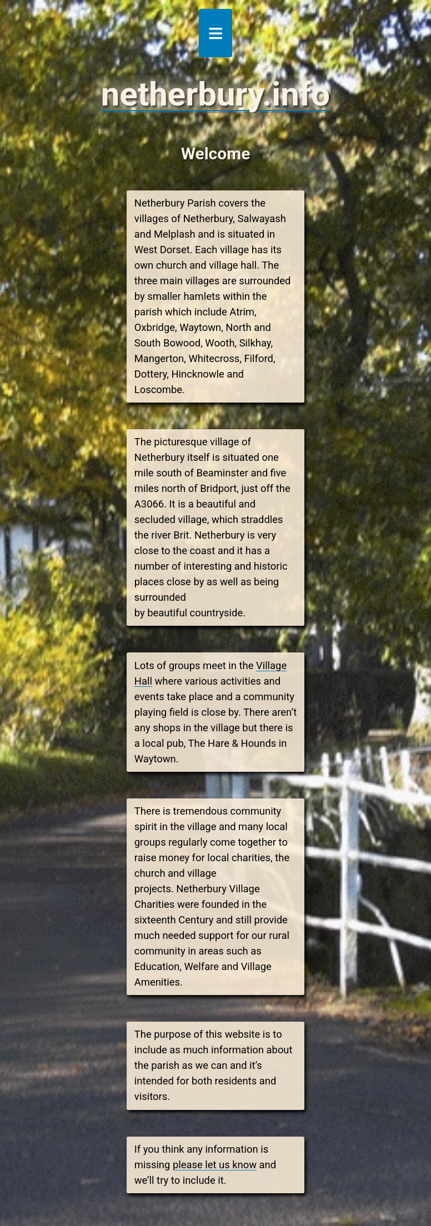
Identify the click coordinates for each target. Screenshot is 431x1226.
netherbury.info (215, 94)
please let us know (215, 1164)
